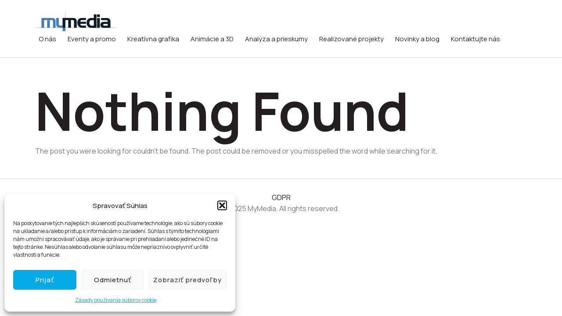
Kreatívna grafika (153, 38)
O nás (47, 38)
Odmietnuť (112, 279)
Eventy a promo (92, 38)
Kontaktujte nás (475, 38)
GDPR (281, 197)
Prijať (45, 279)
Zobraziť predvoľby (187, 279)
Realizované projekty (351, 38)
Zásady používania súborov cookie (115, 300)
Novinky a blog (417, 38)
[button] (222, 205)
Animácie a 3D (212, 38)
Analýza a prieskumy (276, 38)
